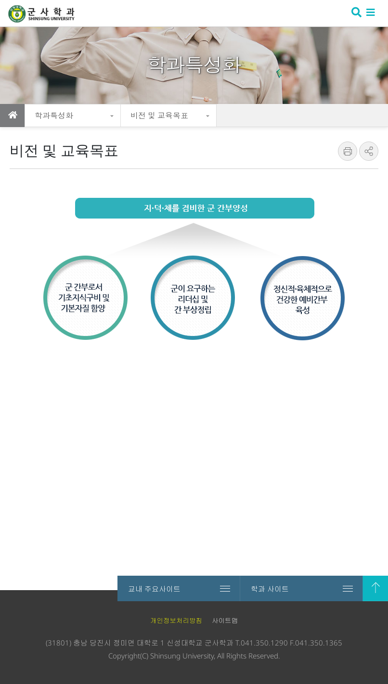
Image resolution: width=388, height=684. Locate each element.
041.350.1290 (264, 642)
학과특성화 (54, 115)
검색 (355, 13)
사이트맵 (225, 620)
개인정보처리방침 (176, 620)
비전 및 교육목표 (159, 115)
